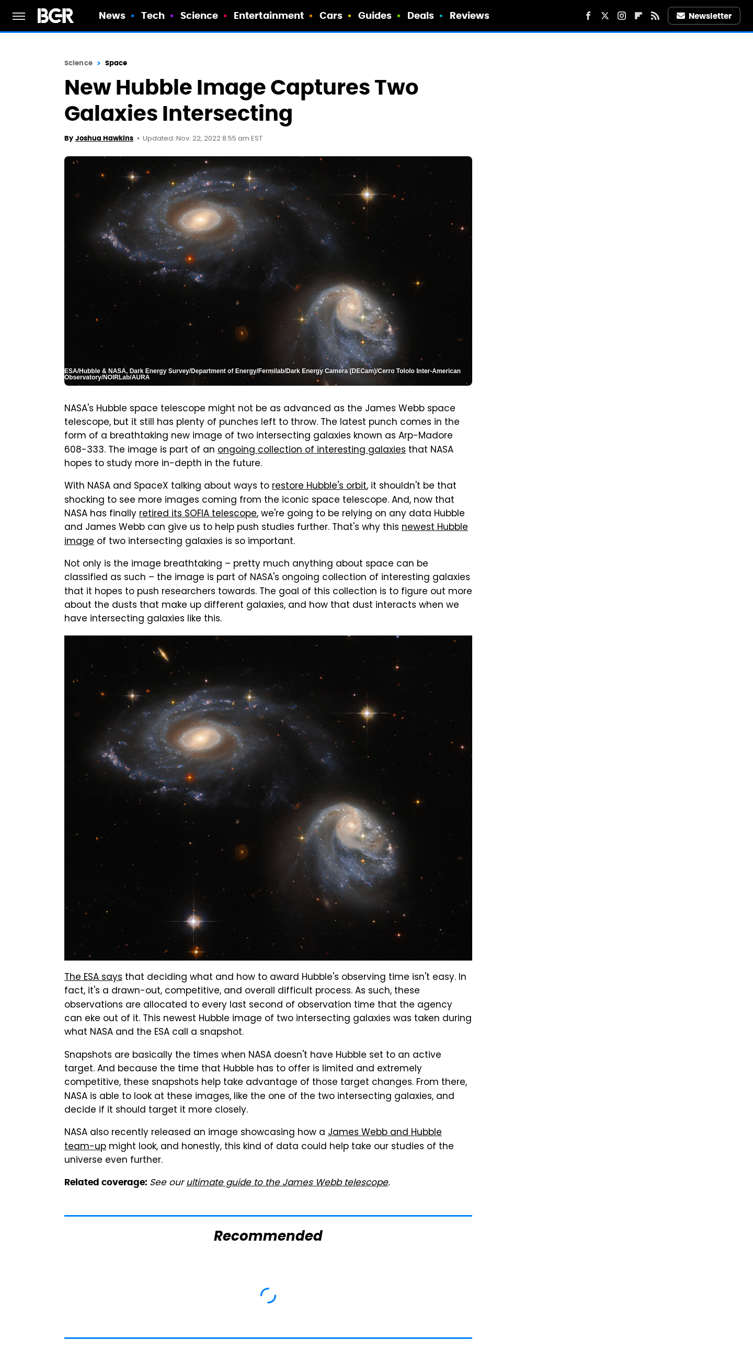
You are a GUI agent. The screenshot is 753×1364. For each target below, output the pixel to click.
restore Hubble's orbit (319, 486)
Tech (153, 15)
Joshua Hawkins (104, 138)
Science (199, 15)
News (112, 15)
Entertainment (269, 15)
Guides (375, 15)
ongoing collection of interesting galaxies (312, 450)
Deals (421, 15)
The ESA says (93, 977)
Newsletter (704, 16)
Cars (331, 15)
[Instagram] (622, 15)
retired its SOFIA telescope (198, 514)
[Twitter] (605, 15)
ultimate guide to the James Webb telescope (287, 1183)
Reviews (470, 15)
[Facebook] (588, 15)
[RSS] (655, 15)
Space (116, 63)
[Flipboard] (638, 15)
